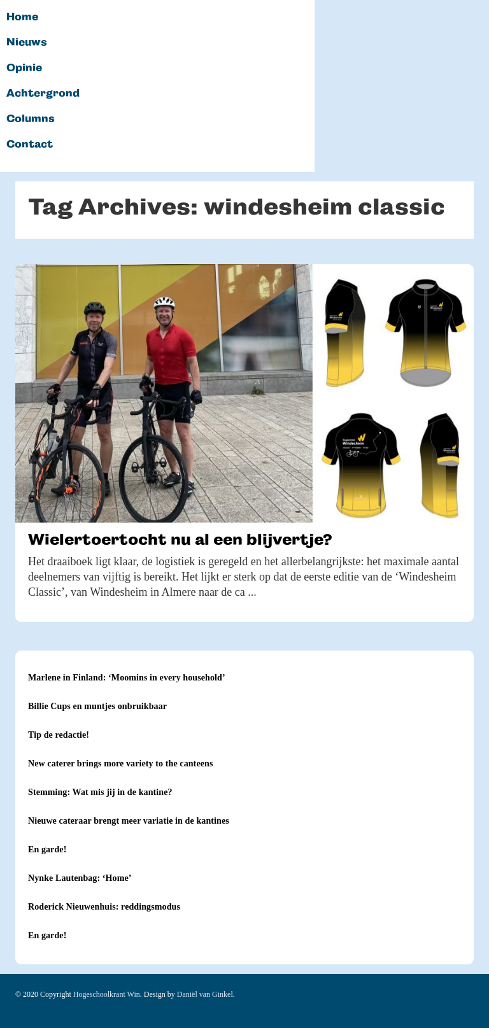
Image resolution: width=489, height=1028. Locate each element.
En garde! (47, 849)
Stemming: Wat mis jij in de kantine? (100, 792)
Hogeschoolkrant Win (106, 994)
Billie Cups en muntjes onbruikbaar (97, 706)
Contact (29, 144)
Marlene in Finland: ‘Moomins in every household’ (126, 677)
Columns (30, 119)
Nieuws (26, 42)
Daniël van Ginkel (205, 994)
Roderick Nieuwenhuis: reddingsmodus (104, 907)
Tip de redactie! (58, 735)
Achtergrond (43, 93)
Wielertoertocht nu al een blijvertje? (180, 539)
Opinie (24, 68)
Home (22, 17)
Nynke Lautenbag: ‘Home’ (80, 878)
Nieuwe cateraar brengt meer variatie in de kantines (128, 821)
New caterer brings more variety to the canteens (120, 763)
